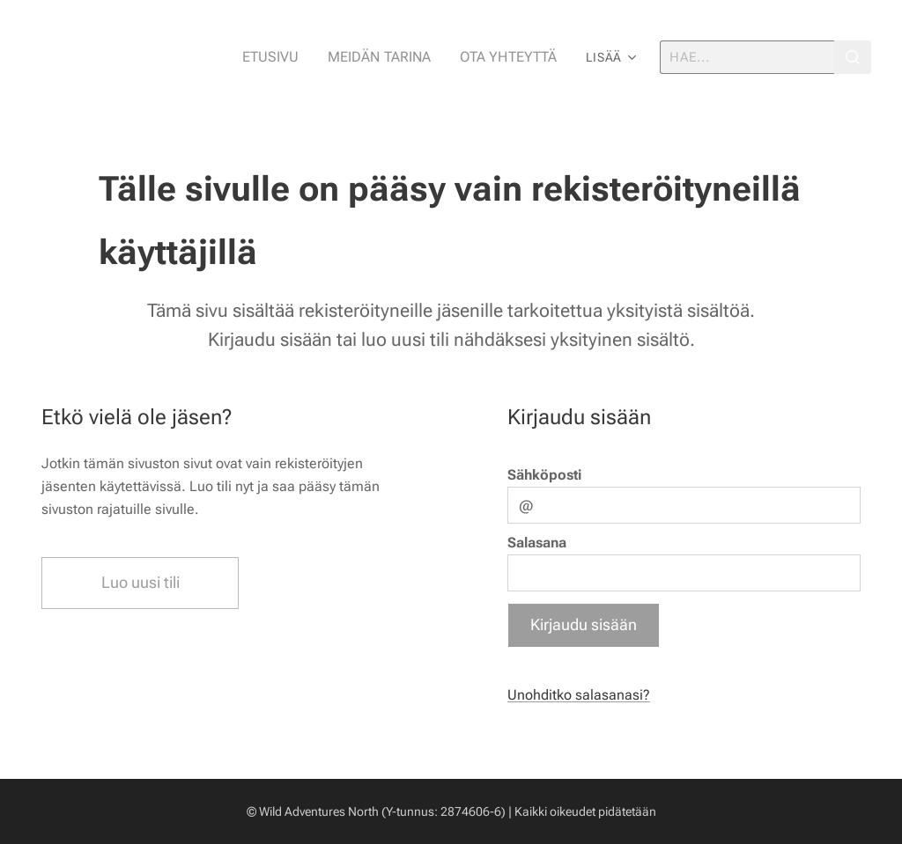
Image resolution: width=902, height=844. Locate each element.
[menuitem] (289, 57)
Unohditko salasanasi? (578, 694)
